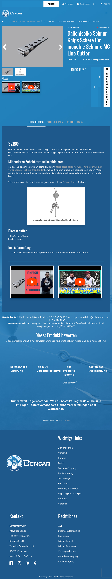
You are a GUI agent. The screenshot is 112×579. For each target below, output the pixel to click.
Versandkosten (64, 420)
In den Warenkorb (107, 87)
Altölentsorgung (66, 561)
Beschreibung (36, 122)
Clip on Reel (69, 182)
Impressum (63, 536)
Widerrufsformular (67, 546)
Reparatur (63, 483)
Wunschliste (103, 27)
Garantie (62, 503)
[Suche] (51, 4)
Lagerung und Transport (70, 493)
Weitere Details (55, 122)
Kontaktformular (17, 526)
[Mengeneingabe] (94, 87)
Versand (62, 453)
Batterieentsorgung (68, 556)
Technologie (64, 478)
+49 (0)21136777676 (19, 536)
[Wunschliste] (95, 4)
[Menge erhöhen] (99, 77)
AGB (60, 526)
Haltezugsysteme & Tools (30, 21)
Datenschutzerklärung (69, 531)
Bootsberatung (65, 473)
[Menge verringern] (99, 97)
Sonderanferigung (67, 468)
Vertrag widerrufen (67, 551)
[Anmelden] (68, 4)
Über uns (62, 498)
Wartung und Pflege (68, 488)
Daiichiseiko (11, 21)
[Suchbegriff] (22, 4)
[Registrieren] (83, 4)
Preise (61, 463)
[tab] (36, 122)
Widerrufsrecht (65, 541)
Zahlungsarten (65, 448)
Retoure (62, 458)
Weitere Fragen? (75, 122)
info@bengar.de (17, 531)
